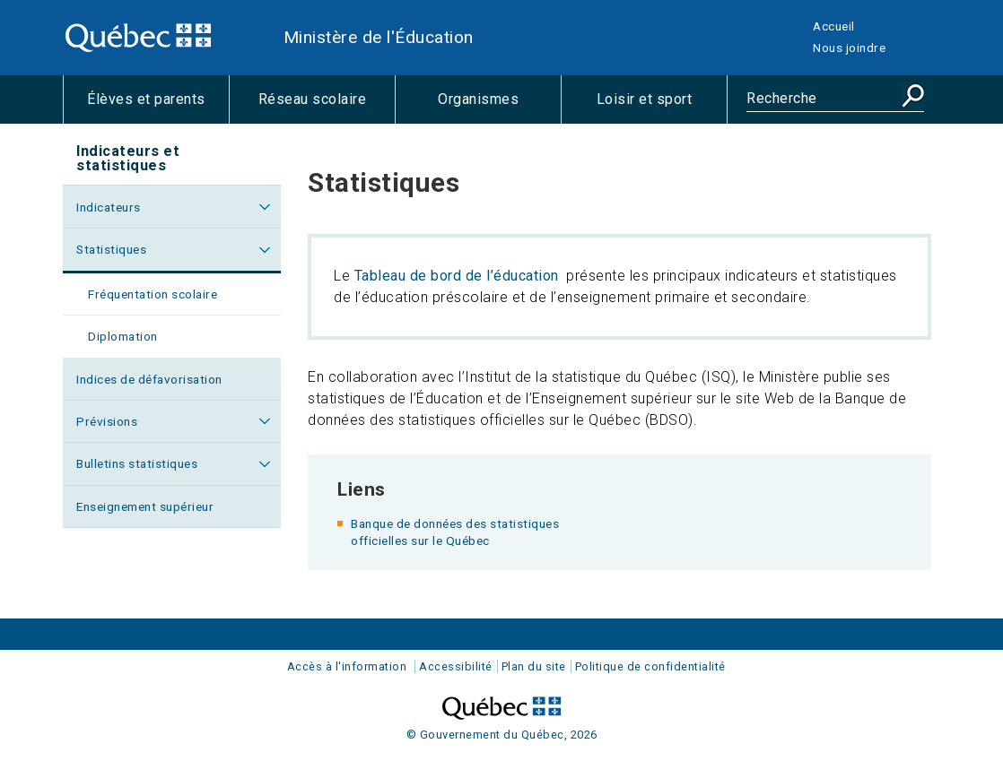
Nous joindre (849, 47)
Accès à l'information (347, 666)
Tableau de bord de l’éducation (456, 275)
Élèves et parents (158, 107)
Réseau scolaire (326, 107)
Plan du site (534, 666)
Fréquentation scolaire (152, 294)
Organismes (499, 107)
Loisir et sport (662, 107)
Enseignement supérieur (145, 506)
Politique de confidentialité (650, 666)
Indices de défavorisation (149, 379)
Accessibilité (456, 666)
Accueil (834, 26)
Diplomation (123, 336)
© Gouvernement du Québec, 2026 (501, 734)
